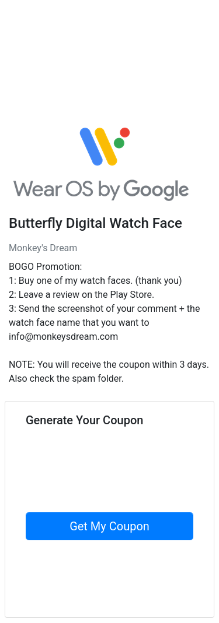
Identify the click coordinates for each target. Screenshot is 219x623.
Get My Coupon (109, 526)
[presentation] (114, 489)
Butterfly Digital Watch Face (95, 223)
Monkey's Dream (43, 248)
